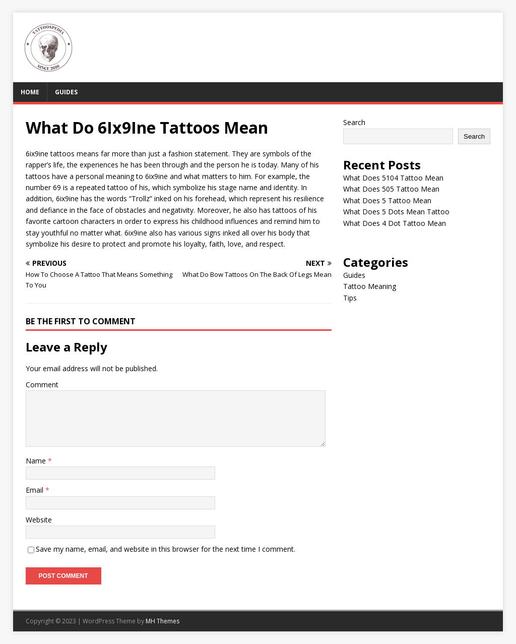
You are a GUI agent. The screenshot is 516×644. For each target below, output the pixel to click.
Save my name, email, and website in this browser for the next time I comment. (165, 549)
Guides (66, 92)
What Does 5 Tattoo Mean (387, 200)
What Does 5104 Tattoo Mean (393, 178)
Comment (42, 384)
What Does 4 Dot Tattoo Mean (394, 223)
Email (35, 490)
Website (39, 519)
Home (30, 92)
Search (354, 122)
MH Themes (162, 621)
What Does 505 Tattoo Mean (391, 189)
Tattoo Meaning (369, 286)
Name (37, 460)
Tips (350, 298)
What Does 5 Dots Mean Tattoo (396, 211)
